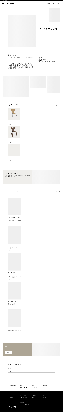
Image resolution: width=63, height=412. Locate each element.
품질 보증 (44, 397)
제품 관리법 (44, 399)
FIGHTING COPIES (23, 400)
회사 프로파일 (34, 395)
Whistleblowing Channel (24, 404)
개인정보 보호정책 (23, 395)
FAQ (43, 395)
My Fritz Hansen (12, 395)
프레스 (33, 399)
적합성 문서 (22, 402)
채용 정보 (33, 397)
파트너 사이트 (11, 397)
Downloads (33, 400)
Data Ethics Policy (23, 397)
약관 (43, 400)
